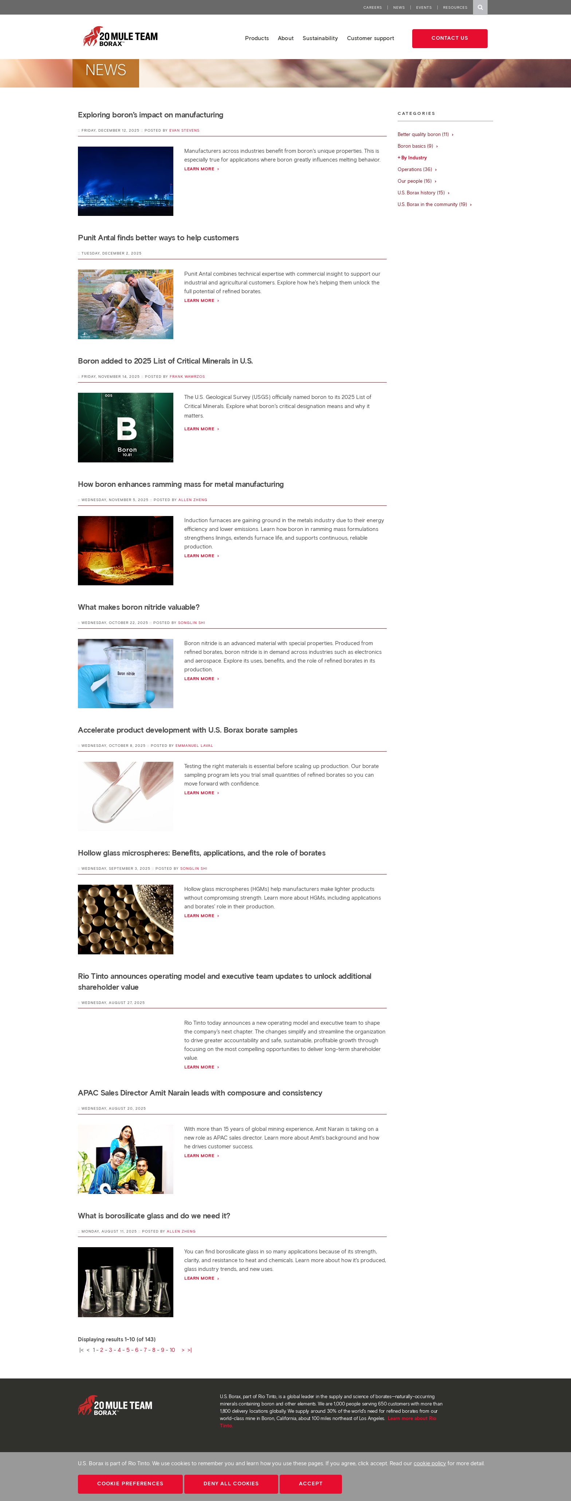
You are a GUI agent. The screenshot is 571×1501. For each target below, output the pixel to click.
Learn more (202, 168)
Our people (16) (417, 181)
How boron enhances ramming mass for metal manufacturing (181, 484)
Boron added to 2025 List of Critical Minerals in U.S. (165, 360)
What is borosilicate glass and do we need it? (154, 1215)
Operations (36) (417, 169)
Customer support (370, 38)
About (286, 38)
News (399, 7)
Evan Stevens (184, 130)
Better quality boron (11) (426, 134)
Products (257, 38)
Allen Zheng (193, 499)
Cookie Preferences (130, 1484)
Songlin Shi (191, 622)
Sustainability (320, 38)
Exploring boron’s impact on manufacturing (151, 114)
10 (172, 1350)
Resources (455, 7)
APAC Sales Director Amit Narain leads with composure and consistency (200, 1092)
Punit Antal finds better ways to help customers (158, 237)
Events (424, 7)
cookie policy (430, 1463)
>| (190, 1350)
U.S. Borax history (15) (424, 192)
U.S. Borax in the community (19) (435, 204)
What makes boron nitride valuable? (139, 607)
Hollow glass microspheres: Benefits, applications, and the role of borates (201, 852)
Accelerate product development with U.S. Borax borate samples (188, 729)
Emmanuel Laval (194, 745)
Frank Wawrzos (187, 376)
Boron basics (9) (418, 146)
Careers (372, 7)
